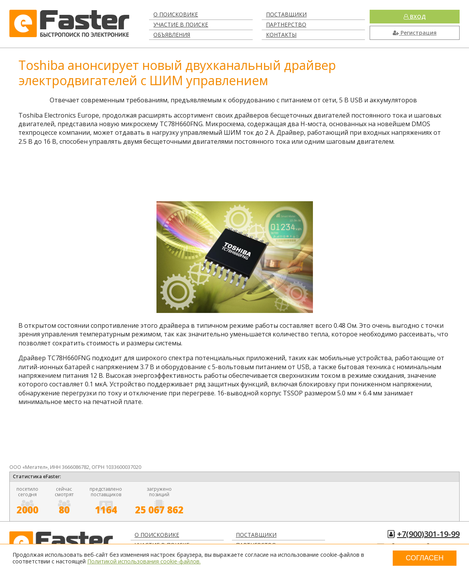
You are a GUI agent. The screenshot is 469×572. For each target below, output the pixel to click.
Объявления (171, 34)
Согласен (425, 558)
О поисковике (175, 14)
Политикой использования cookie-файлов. (144, 561)
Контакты (281, 34)
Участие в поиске (180, 24)
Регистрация (415, 32)
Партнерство (286, 24)
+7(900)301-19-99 (428, 534)
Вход (415, 16)
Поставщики (286, 14)
